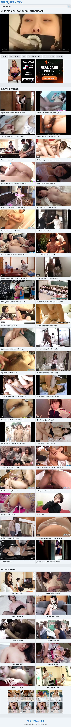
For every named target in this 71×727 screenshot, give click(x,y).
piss (29, 56)
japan (34, 56)
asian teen (51, 56)
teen (24, 56)
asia (45, 56)
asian (11, 56)
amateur (4, 56)
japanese (18, 56)
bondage (59, 56)
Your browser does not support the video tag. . (35, 34)
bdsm (39, 56)
